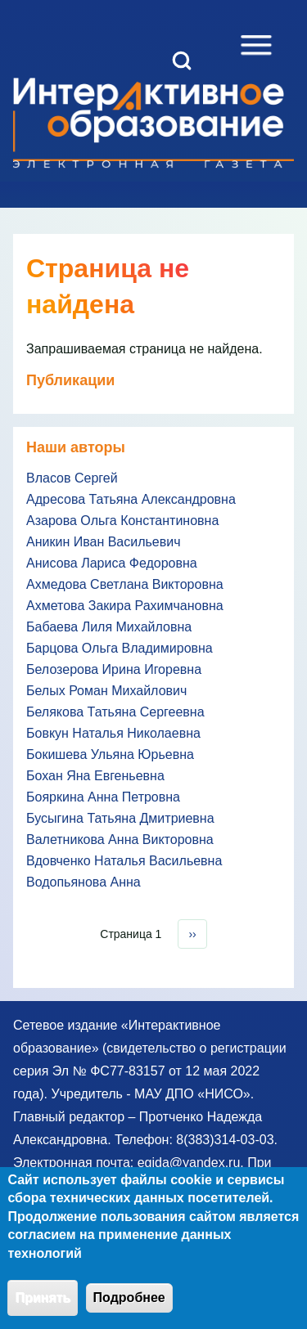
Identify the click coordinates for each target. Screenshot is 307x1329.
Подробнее (129, 1308)
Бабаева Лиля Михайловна (109, 627)
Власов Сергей (72, 478)
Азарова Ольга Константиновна (122, 521)
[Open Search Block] (182, 60)
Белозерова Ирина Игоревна (113, 669)
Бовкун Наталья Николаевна (113, 733)
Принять (42, 1308)
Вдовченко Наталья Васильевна (124, 861)
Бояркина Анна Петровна (103, 797)
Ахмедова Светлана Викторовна (124, 584)
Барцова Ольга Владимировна (119, 648)
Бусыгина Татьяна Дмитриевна (120, 818)
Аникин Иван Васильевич (103, 542)
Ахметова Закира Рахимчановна (124, 606)
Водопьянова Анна (83, 882)
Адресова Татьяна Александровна (131, 499)
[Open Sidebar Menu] (256, 45)
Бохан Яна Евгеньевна (95, 776)
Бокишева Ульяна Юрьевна (110, 754)
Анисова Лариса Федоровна (111, 563)
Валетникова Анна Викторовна (120, 839)
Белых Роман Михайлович (106, 691)
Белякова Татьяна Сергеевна (115, 712)
